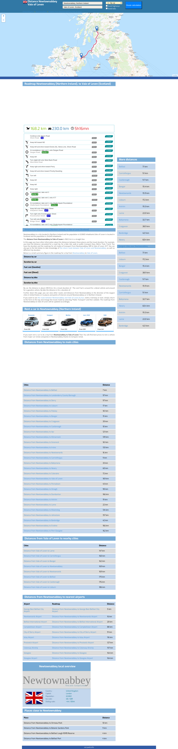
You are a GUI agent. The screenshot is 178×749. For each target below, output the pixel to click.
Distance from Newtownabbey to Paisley (40, 411)
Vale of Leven (92, 253)
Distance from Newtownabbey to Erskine (40, 525)
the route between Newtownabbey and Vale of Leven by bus (61, 298)
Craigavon (123, 226)
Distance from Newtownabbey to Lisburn (40, 406)
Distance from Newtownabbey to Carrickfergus (43, 458)
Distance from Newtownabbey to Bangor (40, 416)
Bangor (122, 186)
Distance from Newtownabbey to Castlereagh (42, 426)
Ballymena (123, 220)
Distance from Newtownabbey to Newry (40, 468)
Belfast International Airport (35, 622)
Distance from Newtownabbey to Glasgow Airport (72, 658)
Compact (49, 322)
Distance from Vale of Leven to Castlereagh (42, 582)
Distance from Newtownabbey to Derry (40, 400)
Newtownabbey (79, 253)
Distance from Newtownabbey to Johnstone (42, 515)
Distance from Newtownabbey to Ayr (39, 432)
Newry (122, 239)
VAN (105, 322)
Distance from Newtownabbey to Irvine (40, 447)
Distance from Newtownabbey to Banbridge (42, 520)
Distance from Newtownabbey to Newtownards (43, 452)
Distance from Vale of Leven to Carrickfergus (42, 556)
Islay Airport (29, 637)
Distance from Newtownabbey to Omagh (40, 489)
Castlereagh (124, 180)
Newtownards (125, 193)
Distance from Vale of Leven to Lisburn (40, 587)
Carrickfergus (125, 173)
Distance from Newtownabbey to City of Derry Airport (74, 632)
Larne (121, 213)
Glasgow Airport (30, 658)
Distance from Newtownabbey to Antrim (40, 499)
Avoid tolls (112, 9)
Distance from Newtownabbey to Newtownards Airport (74, 616)
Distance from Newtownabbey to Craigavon (42, 421)
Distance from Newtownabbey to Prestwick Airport (73, 642)
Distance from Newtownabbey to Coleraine (41, 473)
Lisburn (122, 200)
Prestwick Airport (31, 642)
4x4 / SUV (86, 322)
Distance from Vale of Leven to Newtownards (42, 571)
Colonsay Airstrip (31, 648)
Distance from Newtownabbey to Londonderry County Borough (50, 395)
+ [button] (3, 16)
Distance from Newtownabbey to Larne (40, 505)
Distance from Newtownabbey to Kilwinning (42, 510)
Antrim (122, 206)
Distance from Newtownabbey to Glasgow (69, 653)
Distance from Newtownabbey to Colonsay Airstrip (73, 648)
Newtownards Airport (32, 616)
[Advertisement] (69, 106)
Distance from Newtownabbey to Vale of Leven (43, 478)
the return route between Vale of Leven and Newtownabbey (83, 248)
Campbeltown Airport (33, 627)
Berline (68, 322)
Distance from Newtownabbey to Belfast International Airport (77, 622)
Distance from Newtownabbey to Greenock (41, 442)
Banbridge (123, 233)
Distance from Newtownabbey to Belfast (40, 390)
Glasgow (27, 653)
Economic (31, 322)
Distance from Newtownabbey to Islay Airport (71, 637)
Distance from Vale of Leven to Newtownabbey (43, 566)
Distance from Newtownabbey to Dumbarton (42, 494)
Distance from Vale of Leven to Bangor (40, 561)
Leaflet (175, 75)
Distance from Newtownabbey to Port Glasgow (43, 531)
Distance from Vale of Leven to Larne (39, 551)
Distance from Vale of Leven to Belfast (40, 577)
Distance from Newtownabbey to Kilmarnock (42, 437)
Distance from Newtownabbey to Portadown (42, 484)
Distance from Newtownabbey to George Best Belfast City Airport (75, 610)
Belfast (122, 166)
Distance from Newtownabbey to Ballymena (42, 463)
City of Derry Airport (32, 632)
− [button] (3, 20)
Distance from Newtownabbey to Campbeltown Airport (74, 627)
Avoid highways (114, 6)
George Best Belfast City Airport (34, 610)
